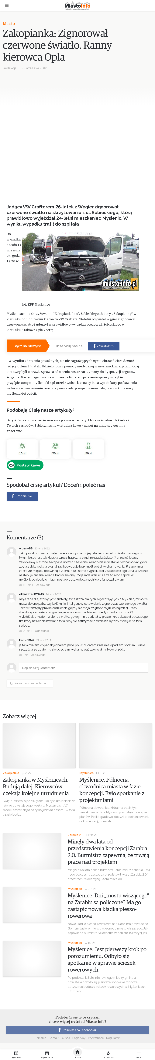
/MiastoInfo (103, 346)
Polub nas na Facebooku (76, 1030)
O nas (66, 1038)
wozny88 (26, 548)
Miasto (9, 24)
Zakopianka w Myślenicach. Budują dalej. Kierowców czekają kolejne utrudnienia (36, 786)
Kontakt (54, 1038)
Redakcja (9, 68)
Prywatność (96, 1038)
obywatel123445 (31, 594)
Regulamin (113, 1038)
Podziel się (21, 496)
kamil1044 (26, 640)
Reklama (40, 1038)
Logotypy (78, 1038)
